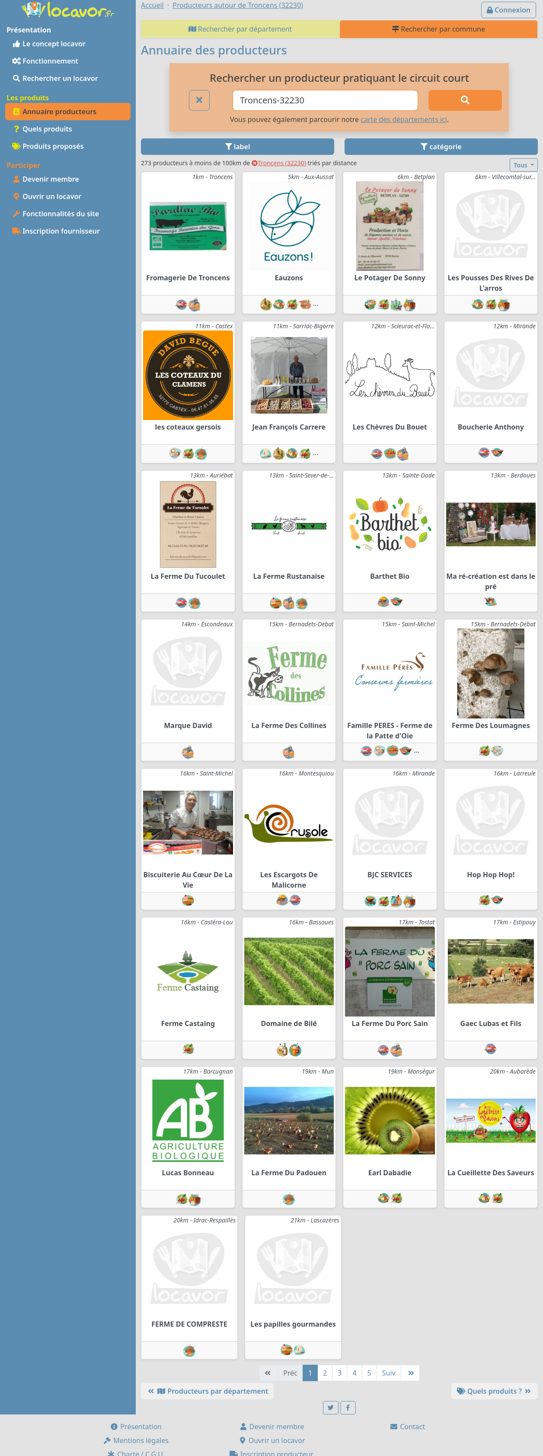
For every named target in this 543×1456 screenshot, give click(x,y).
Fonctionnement (45, 61)
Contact (407, 1426)
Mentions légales (136, 1440)
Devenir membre (45, 179)
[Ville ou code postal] (325, 100)
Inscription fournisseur (56, 231)
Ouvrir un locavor (46, 196)
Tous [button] (521, 165)
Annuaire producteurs (54, 111)
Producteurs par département (207, 1391)
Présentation (136, 1426)
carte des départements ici (404, 119)
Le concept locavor (49, 43)
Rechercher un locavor (55, 78)
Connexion (508, 10)
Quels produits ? (494, 1391)
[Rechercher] (465, 100)
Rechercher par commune (438, 29)
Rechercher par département (240, 29)
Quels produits (42, 129)
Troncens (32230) (279, 163)
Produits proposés (47, 146)
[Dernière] (410, 1373)
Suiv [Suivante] (389, 1373)
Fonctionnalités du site (55, 213)
